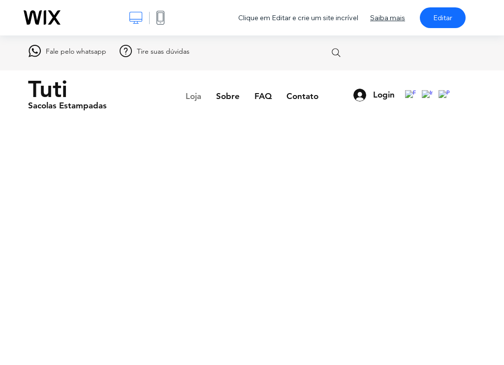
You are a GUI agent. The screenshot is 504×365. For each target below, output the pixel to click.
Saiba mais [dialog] (387, 17)
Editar (442, 17)
